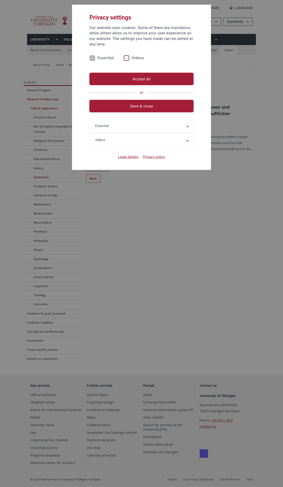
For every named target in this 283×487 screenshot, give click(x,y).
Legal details (128, 157)
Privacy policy (154, 157)
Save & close (141, 106)
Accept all (141, 79)
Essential (105, 57)
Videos (138, 57)
